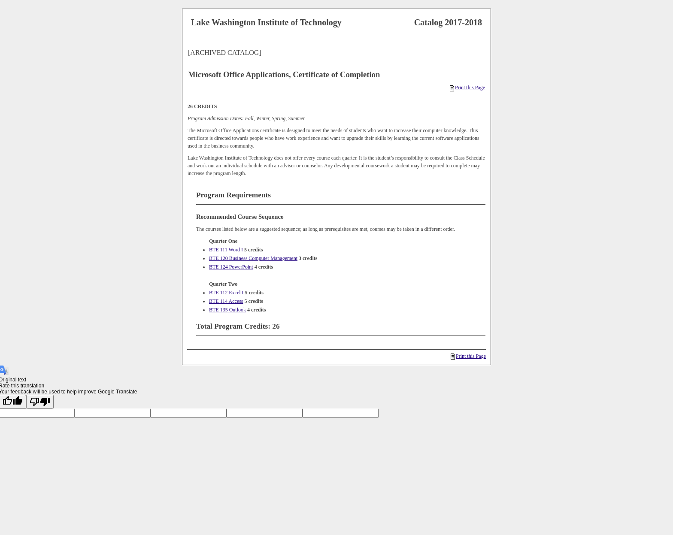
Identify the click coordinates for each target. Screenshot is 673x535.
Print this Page (467, 88)
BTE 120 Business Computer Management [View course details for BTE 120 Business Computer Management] (253, 258)
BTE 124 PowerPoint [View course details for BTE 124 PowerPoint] (231, 267)
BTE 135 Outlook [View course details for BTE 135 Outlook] (227, 310)
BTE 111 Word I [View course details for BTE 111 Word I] (226, 250)
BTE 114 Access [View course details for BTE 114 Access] (226, 301)
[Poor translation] (40, 402)
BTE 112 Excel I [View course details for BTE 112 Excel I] (226, 293)
